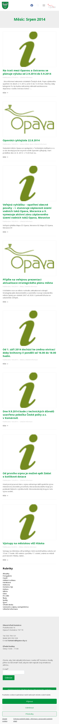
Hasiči (5, 578)
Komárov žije (8, 587)
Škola (5, 598)
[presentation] (29, 49)
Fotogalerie (7, 576)
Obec (5, 593)
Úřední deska (8, 604)
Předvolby (30, 714)
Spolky (5, 600)
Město (27, 144)
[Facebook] (31, 5)
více (5, 93)
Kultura (22, 144)
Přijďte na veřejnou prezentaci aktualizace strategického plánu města (28, 281)
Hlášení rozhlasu (9, 580)
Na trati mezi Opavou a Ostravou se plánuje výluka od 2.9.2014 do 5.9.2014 (27, 72)
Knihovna (6, 585)
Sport (31, 144)
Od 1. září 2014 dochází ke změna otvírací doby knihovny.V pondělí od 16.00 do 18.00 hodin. (29, 353)
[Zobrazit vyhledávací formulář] (38, 5)
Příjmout (29, 701)
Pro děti (6, 596)
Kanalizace (7, 582)
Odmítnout (29, 707)
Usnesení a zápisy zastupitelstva (15, 607)
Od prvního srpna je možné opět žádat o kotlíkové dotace (27, 474)
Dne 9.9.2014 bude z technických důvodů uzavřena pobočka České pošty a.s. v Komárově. (28, 414)
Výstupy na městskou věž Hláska (23, 543)
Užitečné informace (26, 77)
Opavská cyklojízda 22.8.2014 (21, 140)
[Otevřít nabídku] (43, 5)
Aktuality (6, 573)
